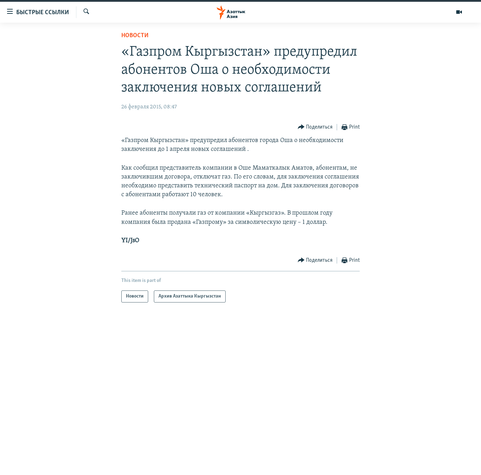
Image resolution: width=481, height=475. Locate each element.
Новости (135, 35)
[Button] (315, 127)
